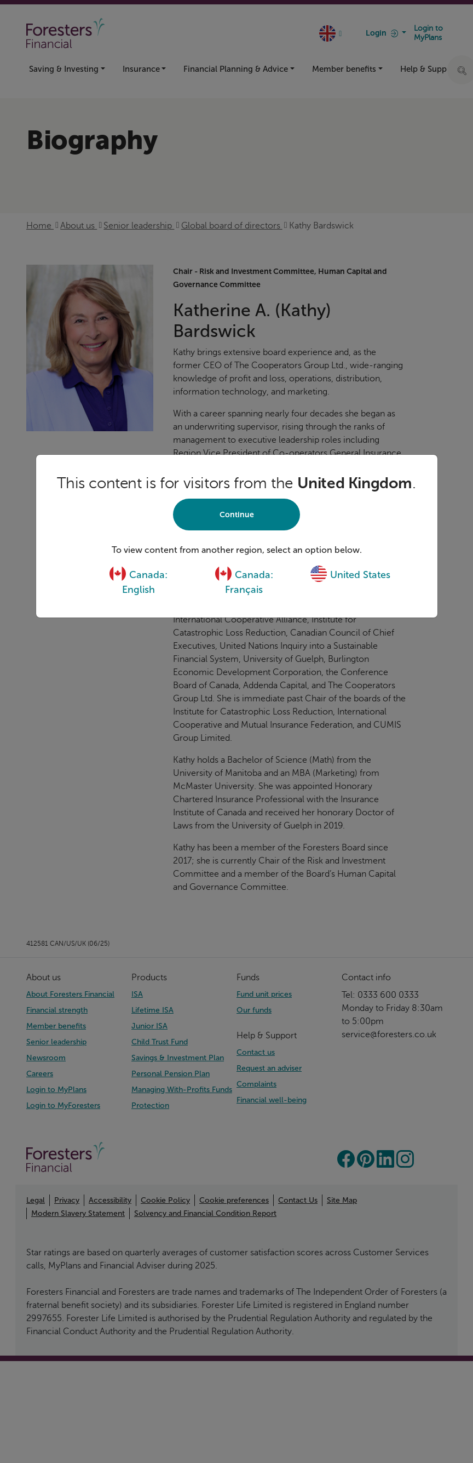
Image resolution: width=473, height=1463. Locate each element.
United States (350, 575)
